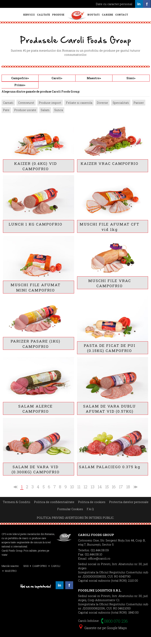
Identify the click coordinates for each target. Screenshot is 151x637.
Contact (121, 14)
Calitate (43, 14)
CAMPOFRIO (39, 565)
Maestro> (94, 78)
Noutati (93, 14)
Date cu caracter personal (114, 4)
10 (72, 486)
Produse (58, 14)
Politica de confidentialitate (54, 502)
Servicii (29, 14)
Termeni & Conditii (16, 502)
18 (128, 486)
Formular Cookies (70, 509)
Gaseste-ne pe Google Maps (103, 628)
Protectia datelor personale (128, 502)
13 (92, 486)
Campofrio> (20, 78)
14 (100, 486)
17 (121, 486)
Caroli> (57, 78)
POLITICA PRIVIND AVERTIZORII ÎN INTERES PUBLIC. (75, 518)
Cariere (107, 14)
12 (85, 486)
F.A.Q (90, 509)
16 (114, 486)
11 (78, 486)
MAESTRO (11, 570)
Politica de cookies (91, 502)
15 (107, 486)
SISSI (26, 565)
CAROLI (55, 565)
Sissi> (130, 78)
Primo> (19, 85)
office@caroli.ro (99, 558)
